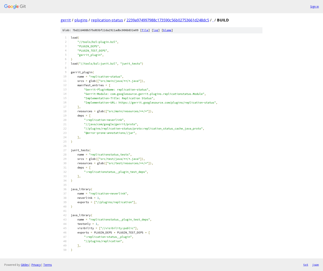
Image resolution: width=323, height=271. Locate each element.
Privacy (36, 265)
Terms (47, 265)
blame (167, 30)
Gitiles (25, 265)
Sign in (314, 6)
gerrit (66, 20)
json (315, 264)
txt (305, 264)
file (145, 30)
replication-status (107, 20)
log (155, 30)
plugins (81, 20)
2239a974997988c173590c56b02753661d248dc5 (167, 20)
